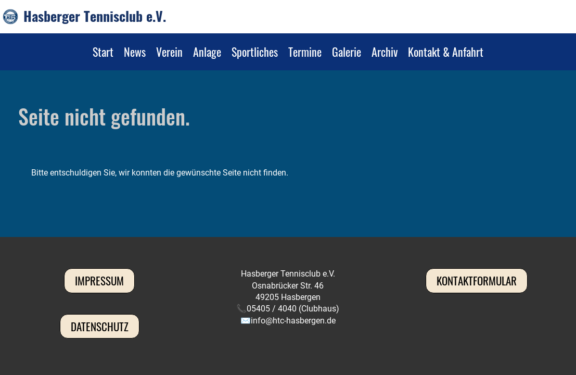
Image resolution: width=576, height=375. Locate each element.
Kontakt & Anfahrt (445, 51)
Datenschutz (100, 326)
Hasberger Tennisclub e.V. (94, 16)
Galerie (346, 51)
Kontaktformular (477, 280)
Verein (169, 51)
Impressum (99, 280)
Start (103, 51)
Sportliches (255, 51)
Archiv (385, 51)
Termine (305, 51)
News (135, 51)
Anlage (207, 51)
